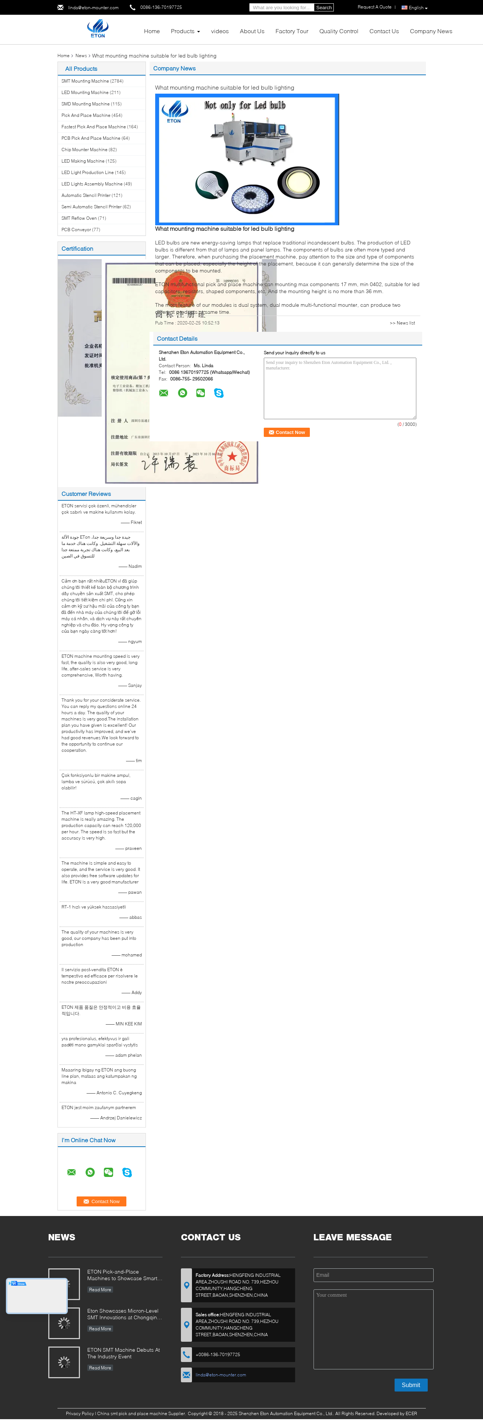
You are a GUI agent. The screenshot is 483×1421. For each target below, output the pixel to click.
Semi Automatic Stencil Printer (92, 206)
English (418, 8)
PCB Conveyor (76, 229)
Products (183, 30)
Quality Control (338, 30)
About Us (252, 30)
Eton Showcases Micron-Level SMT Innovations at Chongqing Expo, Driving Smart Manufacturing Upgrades (123, 1314)
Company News (431, 30)
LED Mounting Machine (85, 92)
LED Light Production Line (88, 172)
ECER (411, 1413)
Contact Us (384, 30)
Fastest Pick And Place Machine (94, 126)
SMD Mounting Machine (86, 104)
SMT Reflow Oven (79, 218)
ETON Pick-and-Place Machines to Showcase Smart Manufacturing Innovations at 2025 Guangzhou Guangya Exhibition (122, 1275)
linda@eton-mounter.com (93, 7)
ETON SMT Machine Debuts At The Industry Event (123, 1353)
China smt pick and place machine (132, 1413)
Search (324, 7)
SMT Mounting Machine (85, 81)
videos (220, 30)
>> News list (402, 323)
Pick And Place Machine (86, 115)
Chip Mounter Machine (85, 149)
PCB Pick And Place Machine (91, 138)
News (81, 55)
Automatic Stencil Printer (86, 195)
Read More (100, 1289)
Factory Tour (292, 30)
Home (152, 30)
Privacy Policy (80, 1413)
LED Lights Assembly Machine (92, 184)
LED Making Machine (83, 161)
